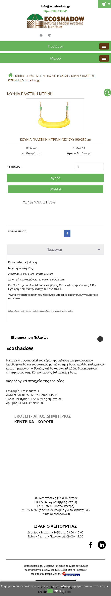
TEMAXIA (14, 166)
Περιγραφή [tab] (73, 249)
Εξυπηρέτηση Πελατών (29, 337)
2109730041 (59, 11)
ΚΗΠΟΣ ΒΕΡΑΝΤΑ (26, 76)
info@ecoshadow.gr (55, 6)
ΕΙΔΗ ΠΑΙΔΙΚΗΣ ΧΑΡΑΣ (54, 76)
